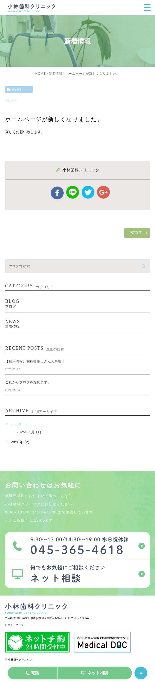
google (103, 192)
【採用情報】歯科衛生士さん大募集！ (35, 362)
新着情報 (55, 73)
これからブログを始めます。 (28, 382)
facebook (57, 193)
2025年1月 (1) (28, 432)
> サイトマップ (14, 624)
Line (72, 192)
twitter (88, 192)
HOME (40, 73)
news (16, 89)
